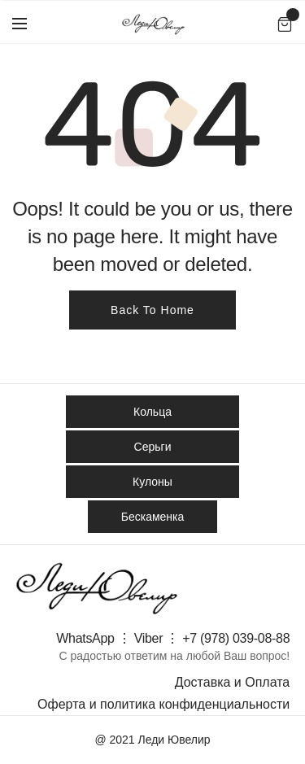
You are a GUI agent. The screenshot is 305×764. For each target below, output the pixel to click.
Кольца (152, 411)
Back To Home (152, 310)
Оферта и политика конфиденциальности (163, 704)
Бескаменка (153, 516)
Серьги (153, 446)
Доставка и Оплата (232, 682)
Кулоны (152, 481)
